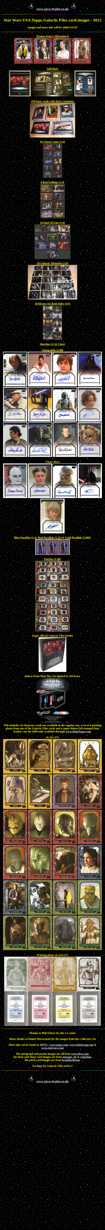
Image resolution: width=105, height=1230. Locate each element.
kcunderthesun (71, 1060)
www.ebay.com (79, 1053)
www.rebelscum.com (81, 1044)
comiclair (85, 1056)
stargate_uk (70, 1056)
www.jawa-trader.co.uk (52, 9)
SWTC (44, 1044)
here (39, 1065)
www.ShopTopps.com (78, 731)
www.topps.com (58, 1044)
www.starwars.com (52, 1047)
